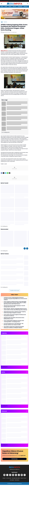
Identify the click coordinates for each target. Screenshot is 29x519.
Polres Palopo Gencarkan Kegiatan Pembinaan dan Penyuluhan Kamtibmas (15, 315)
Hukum (10, 6)
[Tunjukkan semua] (26, 333)
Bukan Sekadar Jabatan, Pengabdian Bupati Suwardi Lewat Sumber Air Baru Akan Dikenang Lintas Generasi (15, 309)
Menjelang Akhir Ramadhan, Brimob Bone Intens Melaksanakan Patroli (14, 318)
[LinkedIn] (22, 475)
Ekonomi (14, 6)
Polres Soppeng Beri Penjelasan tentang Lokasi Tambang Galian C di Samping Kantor (14, 321)
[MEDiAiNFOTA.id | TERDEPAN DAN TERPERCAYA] (14, 467)
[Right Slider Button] (28, 6)
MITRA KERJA (17, 480)
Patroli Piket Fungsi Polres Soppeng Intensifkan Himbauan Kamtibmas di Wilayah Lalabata (14, 327)
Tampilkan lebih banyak (14, 290)
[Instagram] (10, 475)
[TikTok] (19, 475)
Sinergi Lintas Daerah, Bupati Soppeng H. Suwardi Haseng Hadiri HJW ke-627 (14, 306)
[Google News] (16, 475)
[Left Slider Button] (25, 248)
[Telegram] (5, 173)
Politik (6, 6)
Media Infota (12, 483)
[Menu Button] (1, 4)
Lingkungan (20, 6)
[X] (3, 173)
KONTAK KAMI (8, 478)
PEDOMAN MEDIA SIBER (16, 478)
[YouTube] (13, 475)
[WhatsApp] (7, 173)
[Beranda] (2, 22)
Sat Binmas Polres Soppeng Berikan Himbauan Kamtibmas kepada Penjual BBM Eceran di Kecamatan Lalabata (15, 298)
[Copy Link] (9, 173)
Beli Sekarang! (14, 458)
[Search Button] (28, 4)
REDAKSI (4, 478)
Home (2, 6)
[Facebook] (1, 173)
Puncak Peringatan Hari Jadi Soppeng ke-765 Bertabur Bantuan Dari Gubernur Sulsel (13, 324)
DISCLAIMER (12, 480)
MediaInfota (19, 483)
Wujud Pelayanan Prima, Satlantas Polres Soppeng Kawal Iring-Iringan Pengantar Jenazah (15, 312)
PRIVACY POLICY (23, 478)
